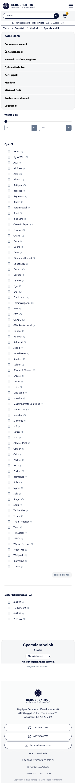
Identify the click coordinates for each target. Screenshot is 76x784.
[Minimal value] (38, 121)
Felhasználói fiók (38, 754)
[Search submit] (56, 15)
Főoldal (6, 28)
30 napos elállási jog (38, 767)
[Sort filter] (38, 656)
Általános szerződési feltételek (38, 760)
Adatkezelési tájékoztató (38, 774)
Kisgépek (34, 28)
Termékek (19, 28)
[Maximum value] (52, 127)
